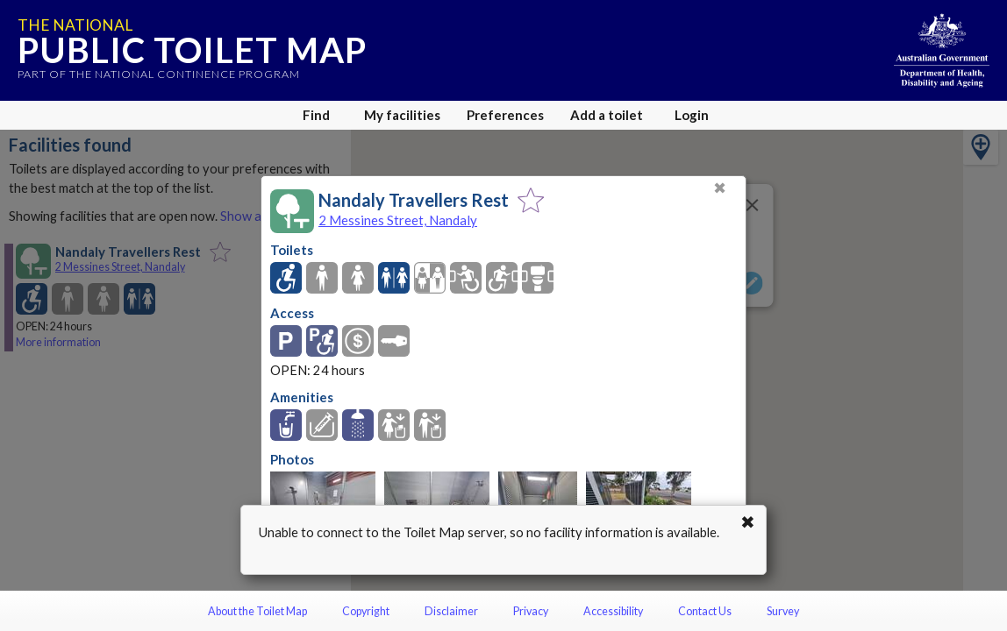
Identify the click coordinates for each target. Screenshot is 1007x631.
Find (316, 115)
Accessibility (613, 611)
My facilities (402, 115)
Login (692, 115)
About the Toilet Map (257, 611)
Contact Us (705, 611)
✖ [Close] (719, 188)
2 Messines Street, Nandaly (397, 220)
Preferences (505, 115)
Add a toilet (606, 115)
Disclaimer (451, 611)
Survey (783, 611)
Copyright (365, 611)
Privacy (530, 611)
